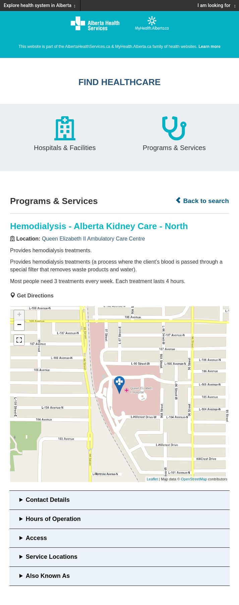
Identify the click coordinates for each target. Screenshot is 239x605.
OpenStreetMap (194, 479)
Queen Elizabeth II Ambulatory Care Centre (93, 239)
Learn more (209, 46)
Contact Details (48, 499)
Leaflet (152, 479)
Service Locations (51, 556)
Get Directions (35, 295)
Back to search (202, 200)
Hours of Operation (53, 519)
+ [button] (19, 315)
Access (36, 538)
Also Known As (48, 576)
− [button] (19, 325)
